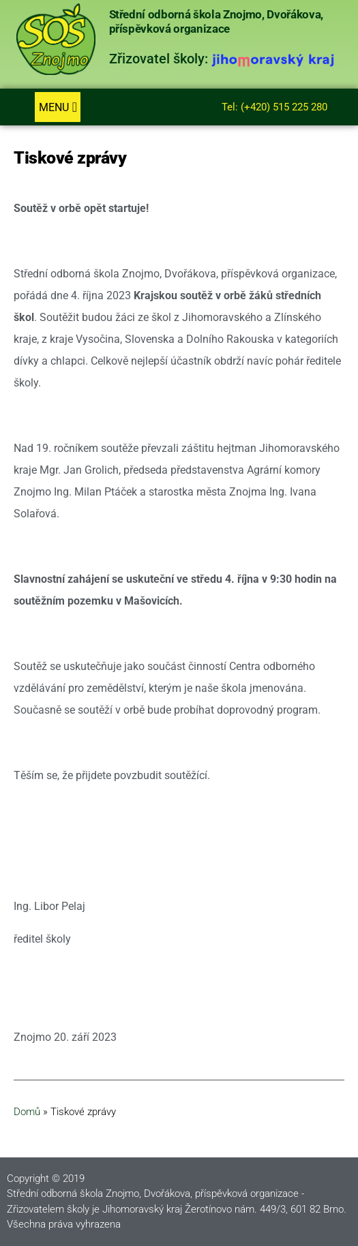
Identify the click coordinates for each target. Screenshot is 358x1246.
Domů (27, 1112)
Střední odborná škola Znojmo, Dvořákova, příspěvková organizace (216, 21)
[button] (57, 107)
